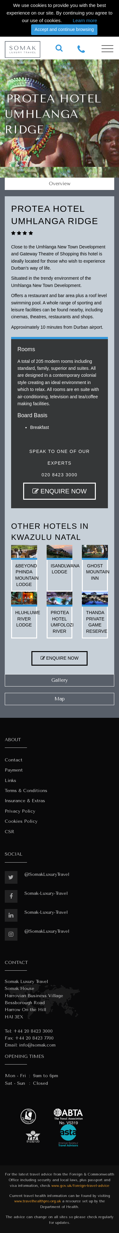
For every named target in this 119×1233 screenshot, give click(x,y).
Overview (59, 183)
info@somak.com (37, 1045)
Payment (14, 770)
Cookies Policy (21, 821)
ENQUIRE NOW (59, 491)
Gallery (59, 680)
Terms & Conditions (26, 790)
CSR (9, 831)
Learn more (85, 20)
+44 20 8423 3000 (33, 1031)
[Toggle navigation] (107, 49)
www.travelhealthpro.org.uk (37, 1201)
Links (10, 780)
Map (60, 699)
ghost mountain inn (97, 572)
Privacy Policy (20, 811)
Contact (14, 760)
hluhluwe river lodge (27, 618)
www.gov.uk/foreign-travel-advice (80, 1186)
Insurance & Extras (25, 800)
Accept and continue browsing (64, 29)
